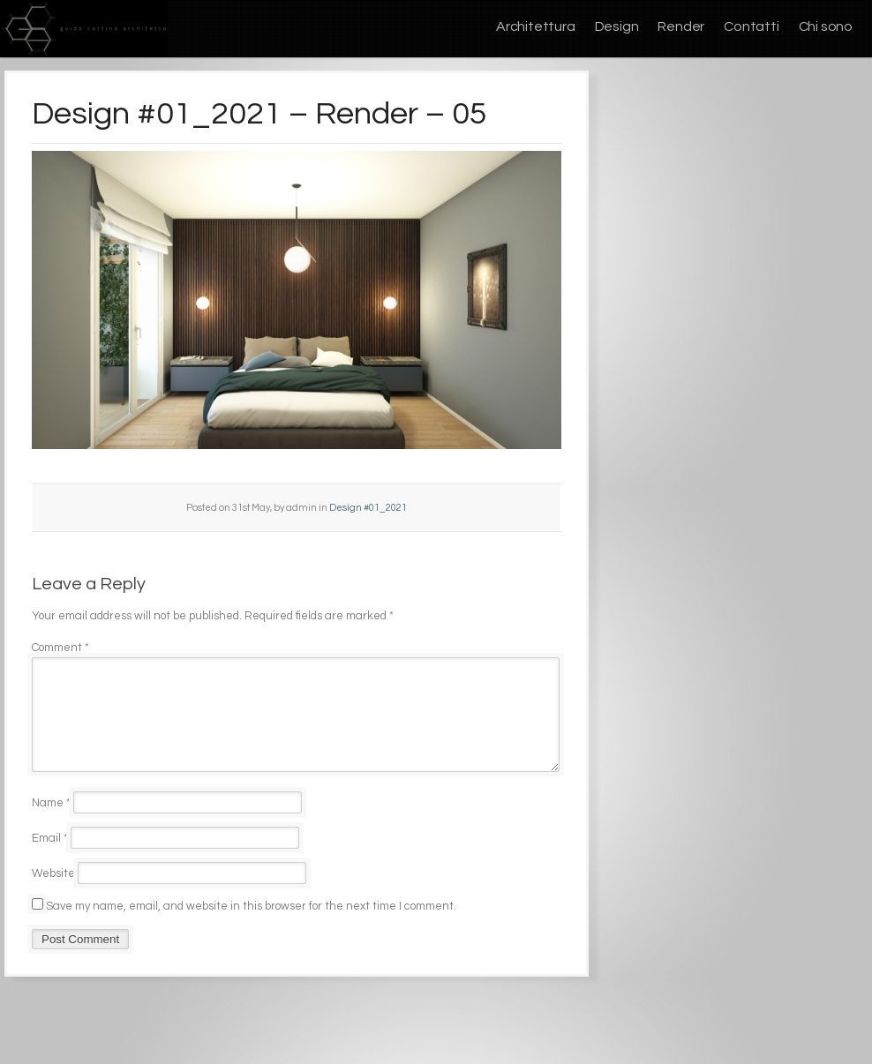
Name (51, 824)
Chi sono (826, 26)
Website (53, 894)
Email (50, 859)
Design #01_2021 (368, 508)
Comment (60, 647)
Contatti (751, 26)
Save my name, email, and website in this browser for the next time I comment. (251, 927)
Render (681, 26)
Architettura (535, 26)
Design (617, 26)
